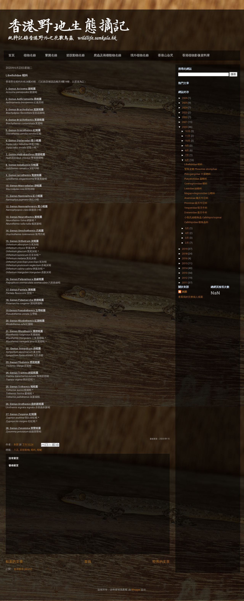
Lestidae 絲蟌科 (193, 188)
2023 (185, 112)
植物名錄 (30, 55)
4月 (187, 233)
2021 (185, 122)
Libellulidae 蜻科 (193, 164)
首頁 (11, 55)
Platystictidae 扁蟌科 (195, 178)
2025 (185, 102)
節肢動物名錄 (75, 55)
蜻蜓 (39, 449)
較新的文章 (14, 561)
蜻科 (33, 449)
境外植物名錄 (139, 55)
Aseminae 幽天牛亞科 (196, 198)
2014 (185, 268)
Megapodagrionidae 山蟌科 (199, 193)
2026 (185, 98)
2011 (185, 282)
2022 (185, 117)
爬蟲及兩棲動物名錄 (107, 55)
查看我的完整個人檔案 (190, 296)
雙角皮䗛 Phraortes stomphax (200, 169)
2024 (185, 107)
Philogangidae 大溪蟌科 (197, 174)
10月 (188, 140)
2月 (187, 242)
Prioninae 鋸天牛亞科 (195, 203)
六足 (16, 449)
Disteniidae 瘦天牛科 (195, 212)
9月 (187, 145)
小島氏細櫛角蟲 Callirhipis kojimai (203, 217)
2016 (185, 258)
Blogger (136, 589)
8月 (187, 150)
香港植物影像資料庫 (196, 55)
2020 (185, 127)
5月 (187, 228)
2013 (185, 272)
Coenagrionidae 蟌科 (195, 183)
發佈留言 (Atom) (23, 569)
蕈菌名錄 (51, 55)
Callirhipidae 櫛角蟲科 (196, 222)
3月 (187, 237)
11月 (188, 135)
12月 (188, 131)
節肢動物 (25, 449)
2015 (185, 263)
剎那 (184, 291)
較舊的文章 (161, 561)
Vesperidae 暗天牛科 (195, 207)
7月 (187, 155)
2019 (185, 248)
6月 (187, 160)
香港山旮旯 (165, 55)
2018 (185, 253)
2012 (185, 277)
